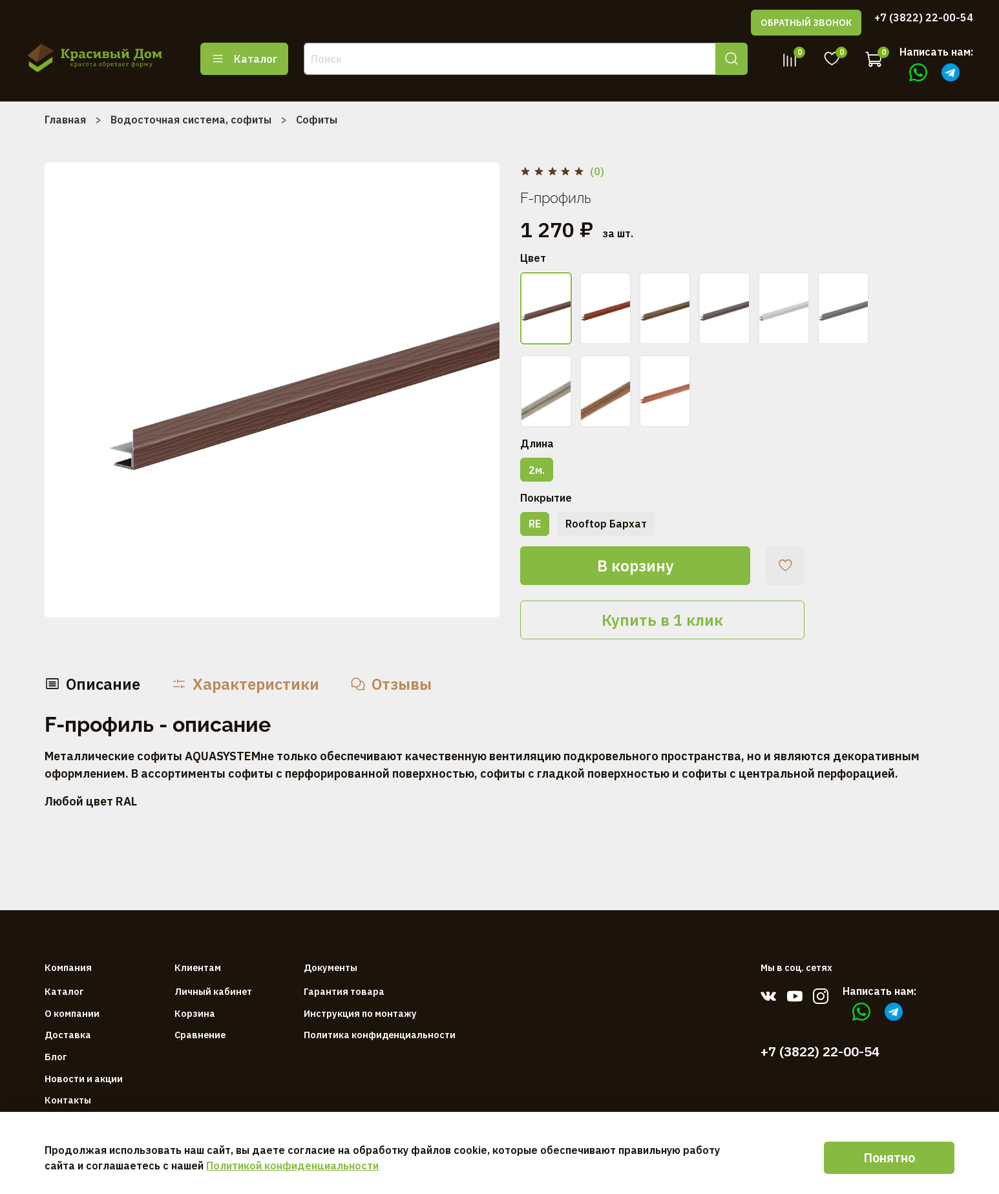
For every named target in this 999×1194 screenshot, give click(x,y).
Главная (65, 119)
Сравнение (200, 1035)
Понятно (889, 1157)
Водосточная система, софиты (190, 119)
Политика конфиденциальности (380, 1035)
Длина (537, 444)
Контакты (68, 1100)
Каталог (244, 58)
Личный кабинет (213, 991)
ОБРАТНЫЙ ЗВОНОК (806, 22)
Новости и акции (84, 1078)
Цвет (533, 258)
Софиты (316, 119)
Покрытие (546, 498)
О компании (72, 1013)
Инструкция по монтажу (360, 1013)
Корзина (194, 1013)
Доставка (68, 1035)
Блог (56, 1056)
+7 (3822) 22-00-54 (923, 17)
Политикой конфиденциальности (292, 1165)
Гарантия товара (344, 991)
